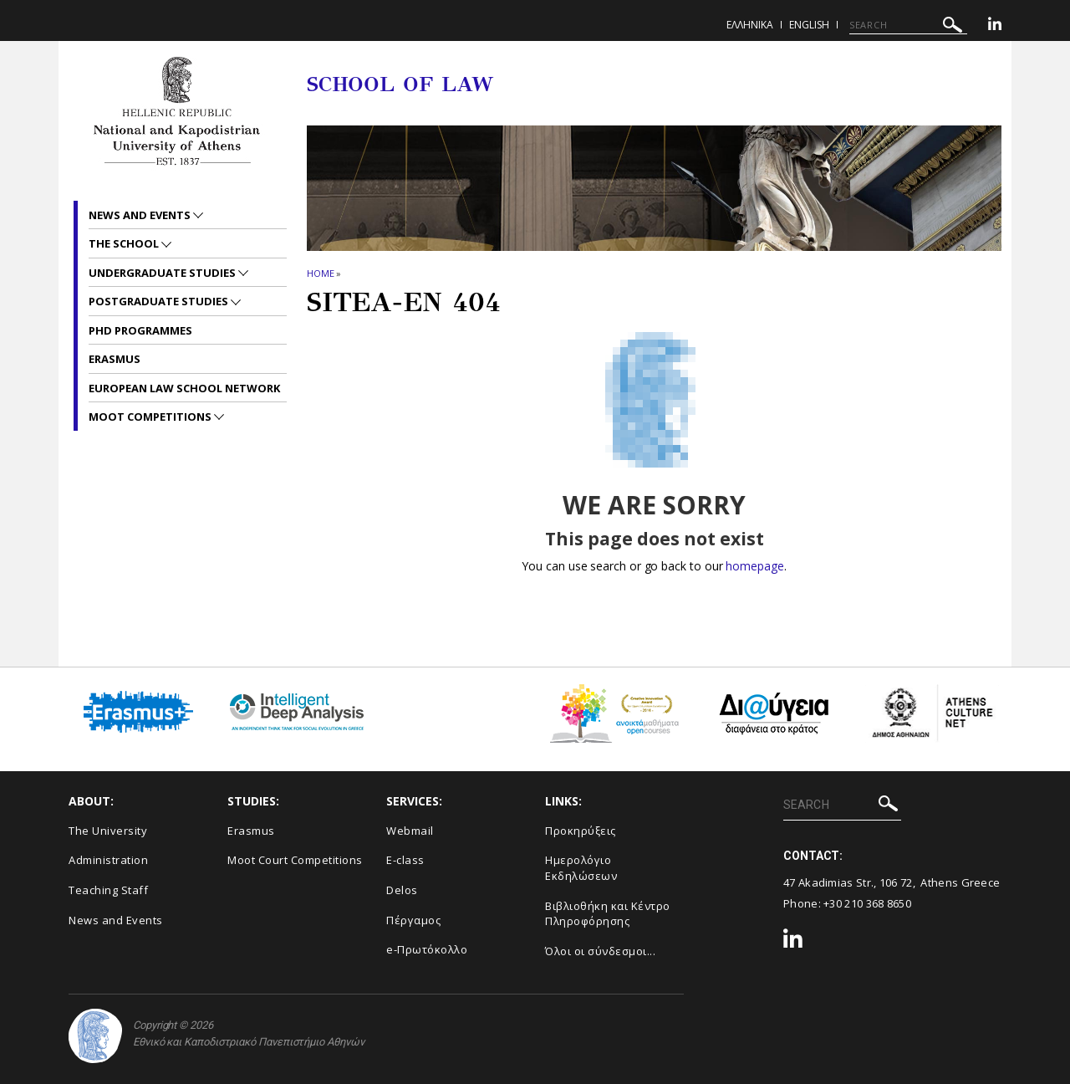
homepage (754, 566)
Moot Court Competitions (295, 859)
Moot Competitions (151, 416)
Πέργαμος (413, 920)
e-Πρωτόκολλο (426, 949)
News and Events (141, 214)
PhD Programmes (140, 330)
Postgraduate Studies (160, 301)
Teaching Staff (108, 889)
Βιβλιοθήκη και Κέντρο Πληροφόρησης (607, 913)
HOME (320, 273)
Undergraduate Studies (163, 272)
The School (125, 243)
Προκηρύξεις (580, 830)
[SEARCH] (908, 25)
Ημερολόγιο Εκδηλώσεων (581, 867)
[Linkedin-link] (994, 26)
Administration (108, 859)
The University (108, 830)
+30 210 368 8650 (867, 903)
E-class (405, 859)
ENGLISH (809, 25)
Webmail (410, 830)
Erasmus (114, 358)
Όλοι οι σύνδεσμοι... (600, 951)
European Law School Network (184, 388)
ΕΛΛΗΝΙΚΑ (749, 25)
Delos (402, 889)
